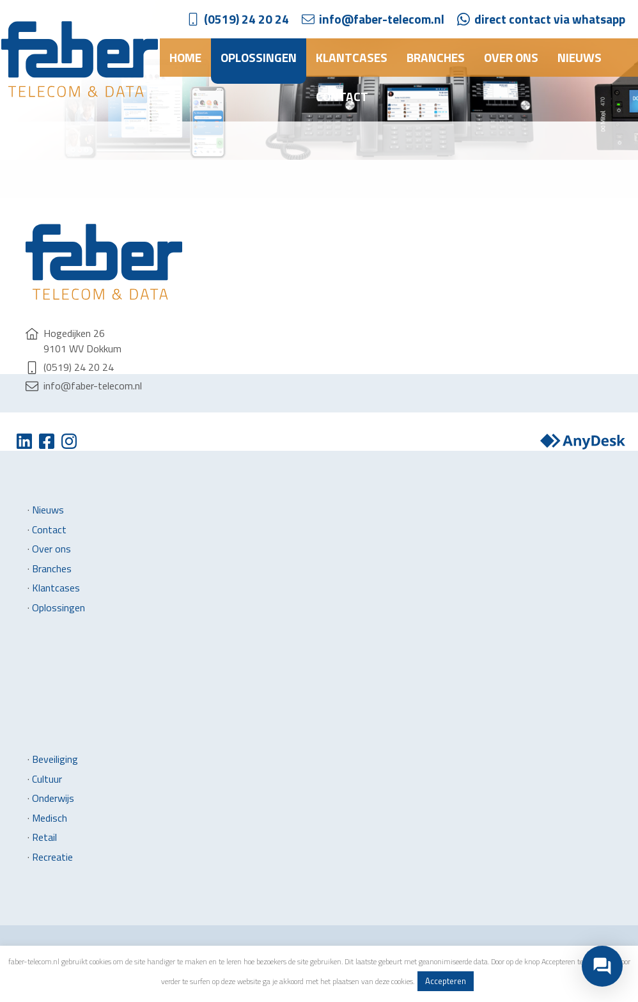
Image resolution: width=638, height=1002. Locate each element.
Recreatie (52, 857)
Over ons (511, 57)
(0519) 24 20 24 (246, 19)
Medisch (49, 818)
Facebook (46, 441)
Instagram (69, 441)
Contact (342, 96)
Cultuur (47, 779)
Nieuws (579, 57)
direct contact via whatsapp (549, 19)
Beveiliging (55, 759)
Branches (436, 57)
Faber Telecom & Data (80, 59)
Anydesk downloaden (582, 441)
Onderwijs (53, 798)
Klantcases (351, 57)
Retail (44, 837)
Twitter (24, 441)
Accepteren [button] (445, 981)
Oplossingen (259, 57)
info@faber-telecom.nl (381, 19)
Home (185, 57)
